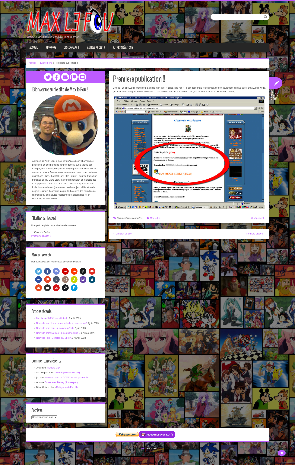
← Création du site (122, 233)
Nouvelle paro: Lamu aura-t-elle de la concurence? (62, 324)
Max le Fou (155, 218)
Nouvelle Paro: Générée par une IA (54, 342)
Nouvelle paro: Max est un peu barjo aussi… (59, 337)
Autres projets (96, 47)
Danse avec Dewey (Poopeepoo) (62, 387)
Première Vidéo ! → (256, 233)
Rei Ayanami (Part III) (67, 392)
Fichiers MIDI (54, 373)
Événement (46, 63)
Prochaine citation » (42, 236)
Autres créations (123, 47)
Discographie (71, 47)
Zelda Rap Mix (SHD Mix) (68, 378)
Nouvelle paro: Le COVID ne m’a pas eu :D (66, 382)
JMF (142, 454)
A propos (51, 47)
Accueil (33, 47)
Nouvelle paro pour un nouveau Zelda (56, 333)
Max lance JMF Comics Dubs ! (52, 319)
